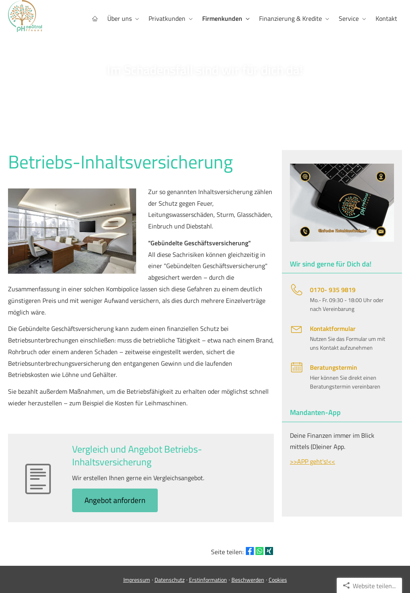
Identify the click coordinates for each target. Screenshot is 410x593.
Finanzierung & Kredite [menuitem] (290, 18)
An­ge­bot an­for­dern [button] (114, 500)
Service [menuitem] (349, 18)
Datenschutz (170, 579)
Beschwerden (247, 579)
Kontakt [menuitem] (386, 18)
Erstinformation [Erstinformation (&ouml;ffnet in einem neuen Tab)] (208, 579)
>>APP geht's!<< (312, 461)
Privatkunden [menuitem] (167, 18)
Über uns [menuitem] (119, 18)
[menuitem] (94, 18)
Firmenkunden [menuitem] (222, 18)
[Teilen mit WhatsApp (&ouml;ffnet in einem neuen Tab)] (259, 551)
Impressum (136, 579)
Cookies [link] (278, 579)
